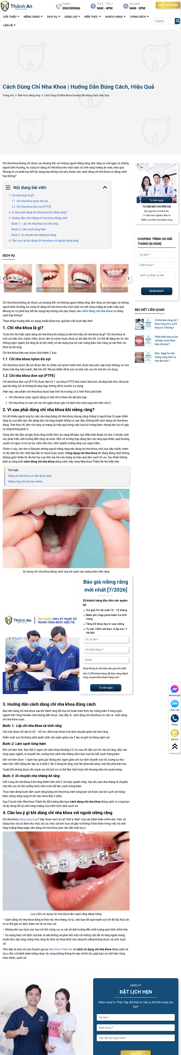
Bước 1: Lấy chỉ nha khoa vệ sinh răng (34, 223)
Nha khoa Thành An (60, 949)
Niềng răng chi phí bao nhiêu (25, 481)
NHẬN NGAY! (156, 291)
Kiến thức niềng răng (29, 95)
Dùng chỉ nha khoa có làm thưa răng (29, 476)
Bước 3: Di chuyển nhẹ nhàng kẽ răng (34, 235)
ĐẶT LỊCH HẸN (167, 5)
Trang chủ (8, 95)
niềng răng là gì (28, 819)
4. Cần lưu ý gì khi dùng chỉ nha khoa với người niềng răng (43, 240)
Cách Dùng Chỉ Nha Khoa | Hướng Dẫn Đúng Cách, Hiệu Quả (76, 95)
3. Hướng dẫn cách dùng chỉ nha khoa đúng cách (38, 218)
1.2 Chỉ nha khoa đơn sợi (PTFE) (31, 206)
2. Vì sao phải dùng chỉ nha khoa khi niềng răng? (38, 212)
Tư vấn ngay (106, 687)
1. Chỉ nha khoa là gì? (21, 195)
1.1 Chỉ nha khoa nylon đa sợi (29, 201)
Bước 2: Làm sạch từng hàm (28, 229)
